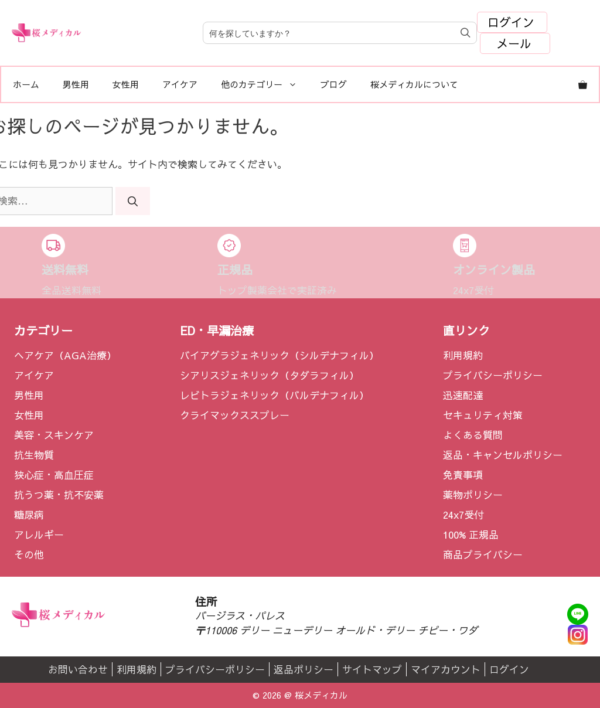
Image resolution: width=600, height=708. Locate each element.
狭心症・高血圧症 (54, 475)
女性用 (125, 84)
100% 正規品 (471, 534)
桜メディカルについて (414, 84)
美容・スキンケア (54, 435)
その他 (29, 554)
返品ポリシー (303, 669)
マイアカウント (445, 669)
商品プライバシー (483, 554)
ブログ (334, 84)
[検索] (132, 201)
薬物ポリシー (473, 495)
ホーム (26, 84)
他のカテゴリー (265, 84)
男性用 (76, 84)
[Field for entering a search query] (340, 33)
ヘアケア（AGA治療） (65, 355)
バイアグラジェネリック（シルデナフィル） (279, 355)
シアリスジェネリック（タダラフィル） (269, 375)
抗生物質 (34, 455)
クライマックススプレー (234, 415)
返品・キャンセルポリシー (502, 455)
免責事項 (463, 475)
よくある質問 (473, 435)
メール (513, 43)
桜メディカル (321, 695)
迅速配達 (463, 395)
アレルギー (39, 534)
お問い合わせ (78, 669)
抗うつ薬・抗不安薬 (59, 495)
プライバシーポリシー (493, 375)
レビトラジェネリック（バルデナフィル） (274, 395)
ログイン (511, 22)
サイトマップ (372, 669)
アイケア (179, 84)
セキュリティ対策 (483, 415)
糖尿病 (29, 515)
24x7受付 (463, 515)
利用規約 (463, 355)
